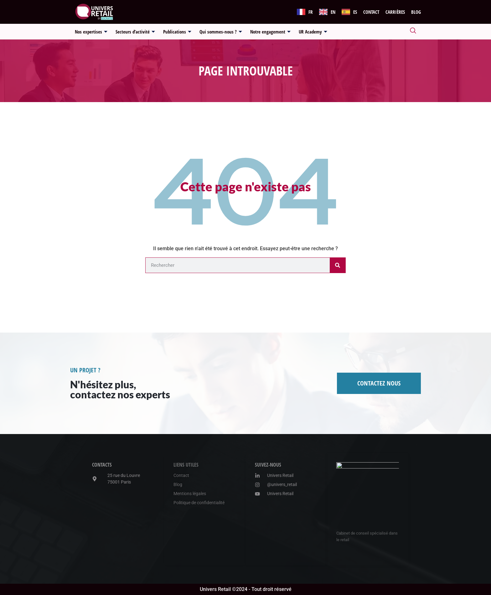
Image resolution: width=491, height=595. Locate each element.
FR (310, 12)
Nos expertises (91, 31)
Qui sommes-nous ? (220, 31)
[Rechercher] (337, 265)
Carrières (395, 12)
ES (355, 12)
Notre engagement (270, 31)
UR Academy (313, 31)
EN (333, 12)
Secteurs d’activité (135, 31)
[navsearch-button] (413, 31)
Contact (371, 12)
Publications (177, 31)
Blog (416, 12)
